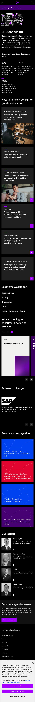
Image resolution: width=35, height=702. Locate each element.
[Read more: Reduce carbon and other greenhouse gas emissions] (17, 242)
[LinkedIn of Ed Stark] (13, 580)
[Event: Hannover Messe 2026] (15, 356)
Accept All (17, 686)
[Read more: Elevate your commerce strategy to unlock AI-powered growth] (17, 185)
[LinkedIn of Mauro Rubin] (13, 595)
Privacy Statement (7, 656)
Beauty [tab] (4, 297)
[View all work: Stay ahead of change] (7, 331)
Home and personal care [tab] (13, 310)
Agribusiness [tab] (7, 292)
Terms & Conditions (7, 660)
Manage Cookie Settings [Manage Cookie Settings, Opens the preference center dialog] (17, 696)
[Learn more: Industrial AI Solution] (17, 216)
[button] (9, 620)
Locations (4, 649)
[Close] (33, 663)
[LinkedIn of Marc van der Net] (13, 565)
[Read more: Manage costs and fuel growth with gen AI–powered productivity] (17, 268)
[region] (17, 681)
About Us (4, 642)
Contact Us (4, 646)
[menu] (2, 2)
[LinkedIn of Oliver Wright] (13, 549)
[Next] (31, 379)
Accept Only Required (17, 691)
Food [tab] (3, 306)
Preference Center (7, 635)
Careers (3, 639)
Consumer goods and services (10, 8)
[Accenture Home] (17, 2)
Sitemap (4, 653)
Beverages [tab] (6, 301)
